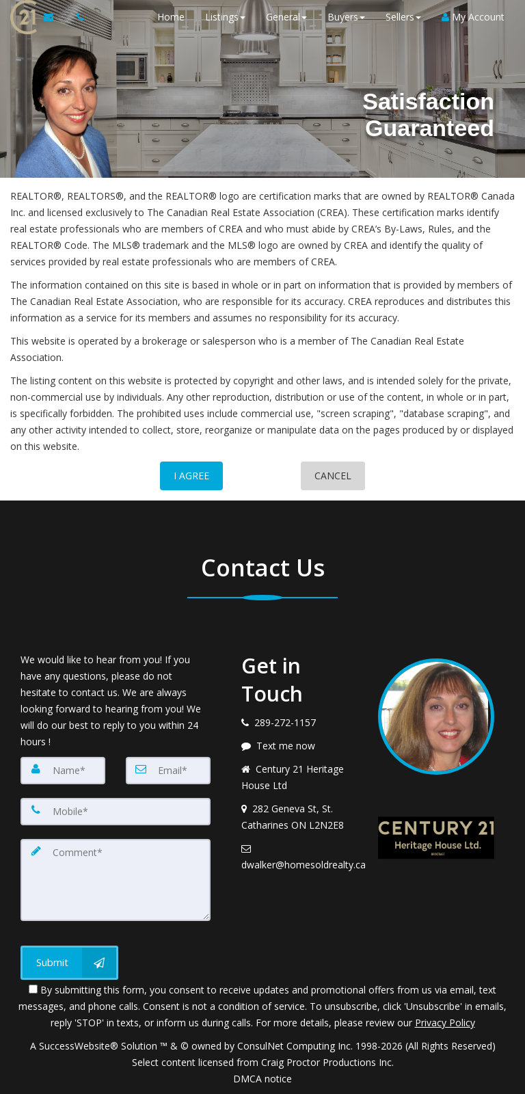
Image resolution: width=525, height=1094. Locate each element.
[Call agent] (76, 17)
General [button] (286, 16)
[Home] (22, 17)
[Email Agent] (55, 17)
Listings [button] (225, 16)
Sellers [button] (403, 16)
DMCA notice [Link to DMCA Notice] (262, 1078)
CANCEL (332, 475)
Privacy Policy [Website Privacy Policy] (445, 1022)
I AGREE (191, 475)
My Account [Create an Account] (473, 16)
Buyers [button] (346, 16)
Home (171, 16)
